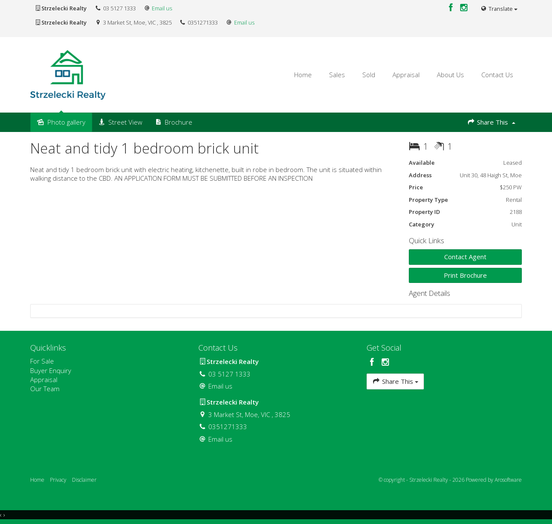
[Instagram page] (464, 8)
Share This (491, 121)
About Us (450, 74)
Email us (162, 8)
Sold (368, 74)
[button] (465, 275)
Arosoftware (508, 479)
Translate (499, 9)
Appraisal (406, 74)
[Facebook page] (451, 8)
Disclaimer (84, 479)
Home (303, 74)
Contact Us (497, 74)
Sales (337, 74)
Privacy (58, 479)
